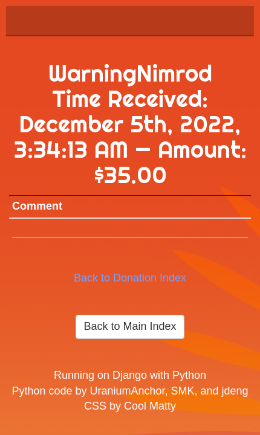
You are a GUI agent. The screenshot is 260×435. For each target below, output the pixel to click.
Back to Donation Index (130, 278)
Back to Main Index (129, 326)
